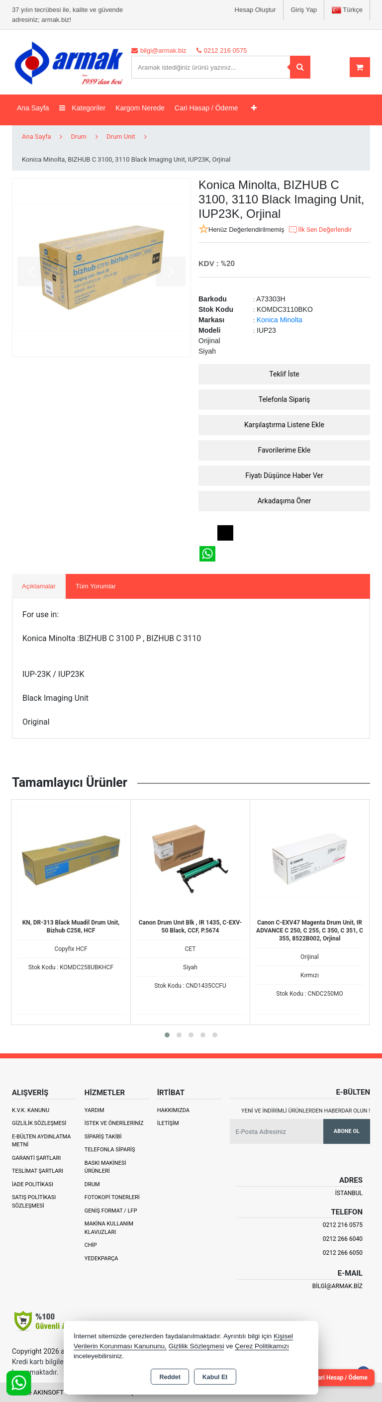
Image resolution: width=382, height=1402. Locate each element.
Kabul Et (215, 1377)
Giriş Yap (304, 9)
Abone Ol (347, 1131)
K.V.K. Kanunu (30, 1110)
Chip (91, 1245)
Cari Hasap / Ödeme (206, 108)
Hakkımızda (173, 1110)
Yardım (94, 1110)
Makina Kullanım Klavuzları (109, 1227)
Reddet (169, 1377)
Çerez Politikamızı (262, 1346)
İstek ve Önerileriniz (114, 1123)
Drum (92, 1184)
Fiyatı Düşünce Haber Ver (284, 475)
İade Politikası (32, 1184)
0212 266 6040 (343, 1238)
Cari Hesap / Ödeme (341, 1377)
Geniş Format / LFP (111, 1211)
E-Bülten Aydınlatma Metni (41, 1140)
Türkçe (347, 10)
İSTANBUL (349, 1193)
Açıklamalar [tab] (39, 586)
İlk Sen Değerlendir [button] (320, 230)
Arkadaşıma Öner (284, 501)
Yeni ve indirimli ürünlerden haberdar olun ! (305, 1111)
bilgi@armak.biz (337, 1286)
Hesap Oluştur (255, 9)
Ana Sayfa (33, 108)
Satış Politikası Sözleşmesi (34, 1201)
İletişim (168, 1123)
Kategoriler (82, 108)
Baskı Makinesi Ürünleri (105, 1167)
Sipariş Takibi (103, 1136)
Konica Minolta (279, 320)
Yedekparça (101, 1258)
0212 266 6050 (343, 1252)
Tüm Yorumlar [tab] (96, 586)
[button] (167, 1035)
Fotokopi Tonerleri (112, 1197)
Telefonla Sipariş (284, 399)
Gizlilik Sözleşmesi (39, 1123)
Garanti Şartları (36, 1158)
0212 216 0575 (343, 1224)
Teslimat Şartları (37, 1171)
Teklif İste (284, 374)
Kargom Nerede (140, 108)
